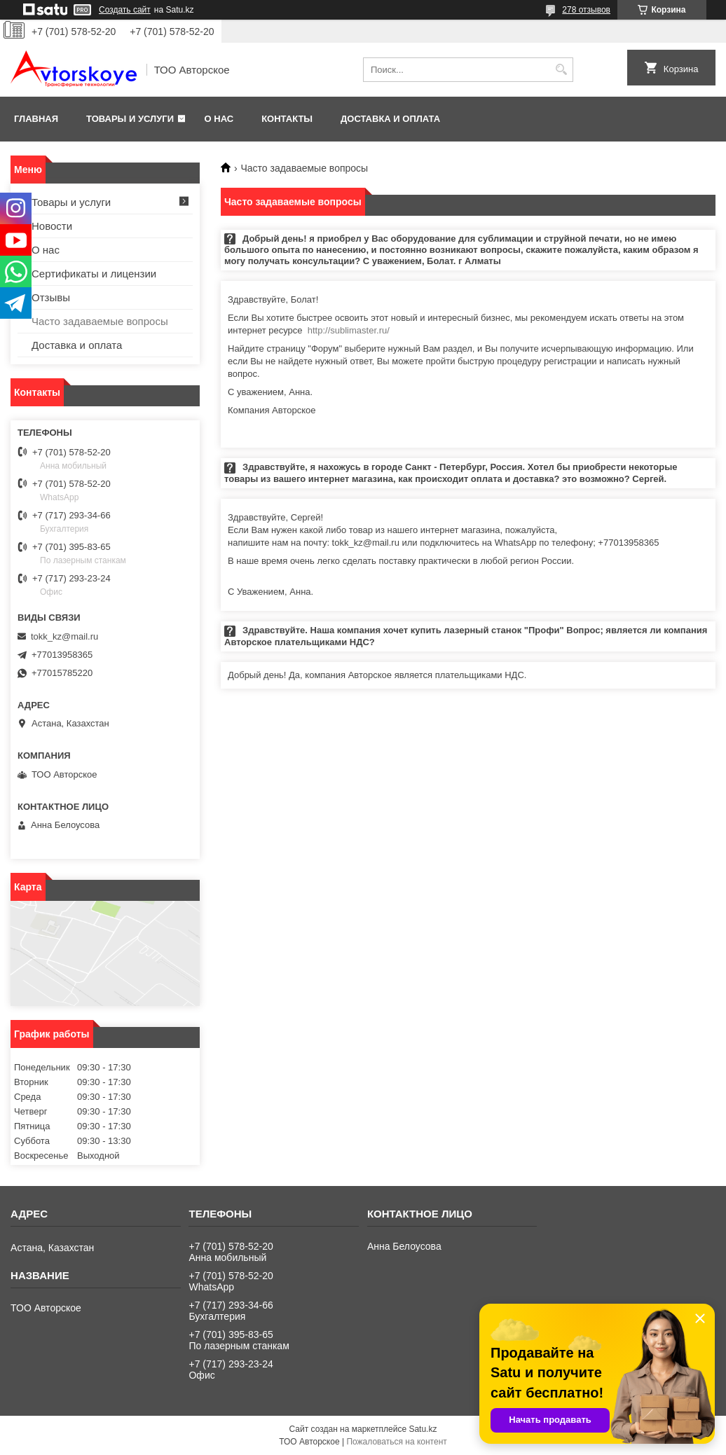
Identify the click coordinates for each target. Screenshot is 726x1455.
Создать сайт (125, 10)
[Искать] (561, 69)
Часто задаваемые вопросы (100, 321)
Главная (36, 118)
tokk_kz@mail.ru (64, 636)
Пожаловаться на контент (396, 1442)
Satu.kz (423, 1429)
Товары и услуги (130, 118)
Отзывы (51, 297)
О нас (219, 118)
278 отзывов (586, 10)
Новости (52, 226)
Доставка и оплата (390, 118)
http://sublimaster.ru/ (349, 330)
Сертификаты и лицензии (94, 274)
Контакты (287, 118)
